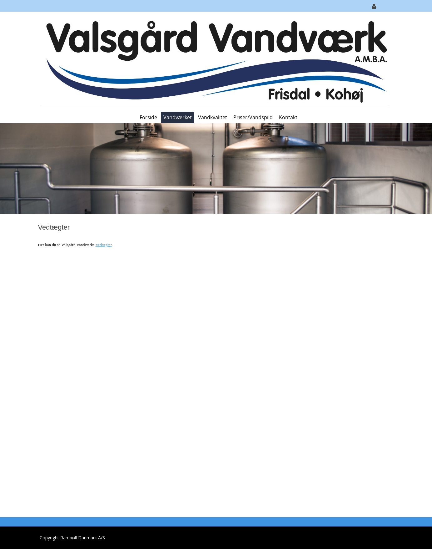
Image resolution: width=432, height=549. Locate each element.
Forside (148, 117)
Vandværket (177, 117)
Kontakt (288, 117)
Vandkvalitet (212, 117)
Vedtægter (104, 244)
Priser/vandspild (253, 117)
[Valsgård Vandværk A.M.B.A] (214, 61)
